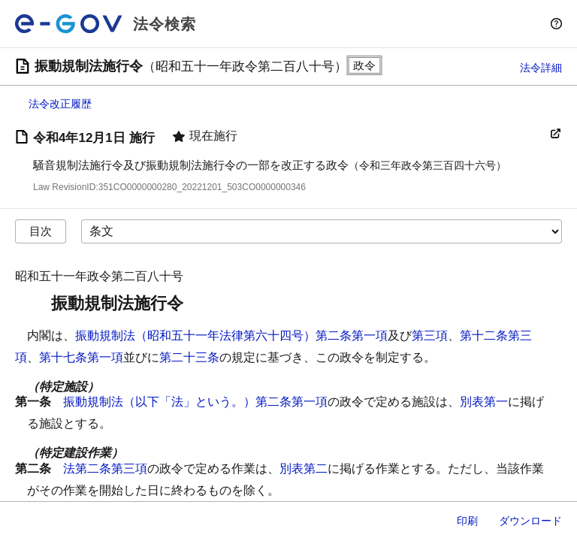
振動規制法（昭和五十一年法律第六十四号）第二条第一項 (231, 335)
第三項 (430, 335)
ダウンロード (530, 521)
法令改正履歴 (60, 104)
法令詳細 (541, 68)
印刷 (467, 521)
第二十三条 (189, 357)
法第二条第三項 (105, 468)
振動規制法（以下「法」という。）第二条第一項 (195, 401)
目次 (40, 231)
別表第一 (484, 401)
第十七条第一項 (81, 357)
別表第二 (303, 468)
